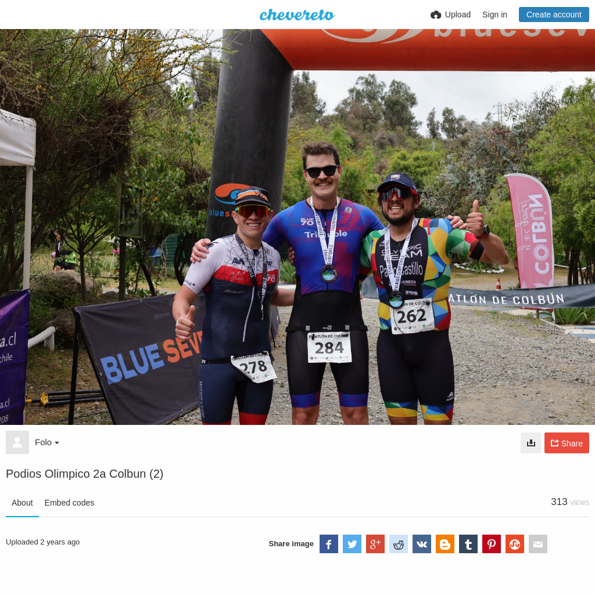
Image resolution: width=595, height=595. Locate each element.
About (22, 502)
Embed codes (70, 502)
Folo (47, 442)
